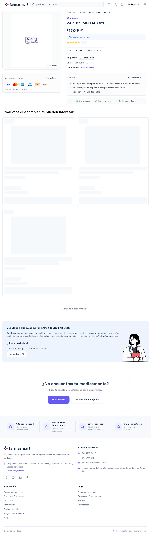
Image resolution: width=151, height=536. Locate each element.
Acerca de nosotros (13, 492)
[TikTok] (27, 477)
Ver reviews (17, 354)
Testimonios (9, 505)
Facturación (83, 505)
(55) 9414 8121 (86, 458)
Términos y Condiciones (89, 496)
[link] (100, 12)
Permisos (82, 501)
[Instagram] (13, 477)
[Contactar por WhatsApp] (122, 4)
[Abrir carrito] (144, 4)
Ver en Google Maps (15, 471)
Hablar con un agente (87, 408)
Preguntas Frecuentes (14, 496)
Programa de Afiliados (14, 514)
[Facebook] (6, 477)
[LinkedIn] (20, 477)
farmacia (71, 13)
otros (82, 13)
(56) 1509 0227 (87, 453)
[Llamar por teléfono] (116, 4)
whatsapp (114, 336)
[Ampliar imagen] (53, 65)
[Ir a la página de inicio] (16, 4)
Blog (6, 518)
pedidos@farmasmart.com (92, 463)
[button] (109, 4)
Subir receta (58, 408)
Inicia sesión (133, 4)
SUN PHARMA (88, 68)
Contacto (8, 501)
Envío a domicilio (11, 509)
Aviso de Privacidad (87, 492)
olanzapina (86, 58)
